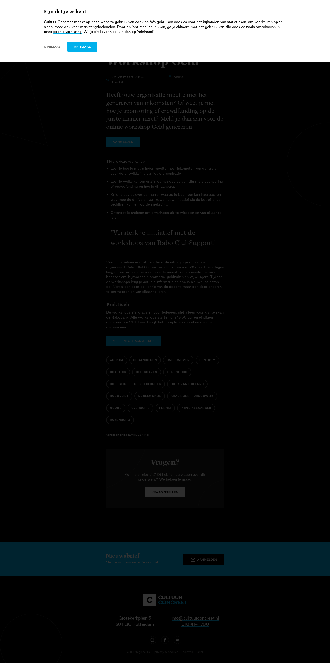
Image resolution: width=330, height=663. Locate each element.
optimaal (82, 46)
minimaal (52, 46)
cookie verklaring (67, 32)
